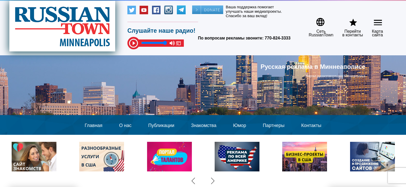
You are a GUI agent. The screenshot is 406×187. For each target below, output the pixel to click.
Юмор (239, 125)
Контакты (311, 125)
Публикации (161, 125)
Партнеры (274, 125)
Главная (94, 125)
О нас (125, 125)
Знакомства (203, 125)
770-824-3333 (278, 38)
